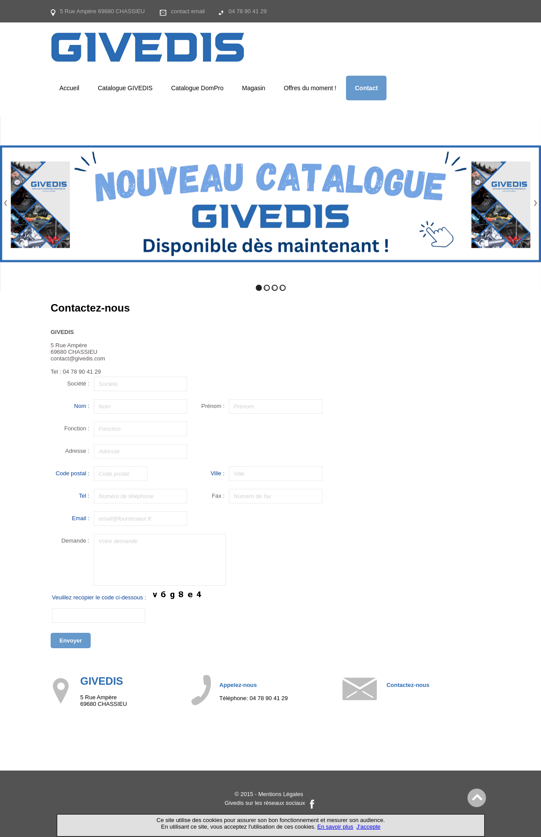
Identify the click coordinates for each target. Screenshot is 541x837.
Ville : (217, 473)
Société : (78, 383)
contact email (188, 11)
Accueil (69, 88)
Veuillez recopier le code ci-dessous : (99, 597)
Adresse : (77, 451)
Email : (80, 518)
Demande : (75, 540)
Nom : (81, 406)
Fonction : (76, 428)
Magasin (253, 88)
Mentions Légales (280, 794)
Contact (366, 88)
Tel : (84, 495)
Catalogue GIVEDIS (125, 88)
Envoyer (70, 640)
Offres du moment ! (310, 88)
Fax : (218, 495)
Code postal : (72, 473)
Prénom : (212, 406)
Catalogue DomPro (197, 88)
